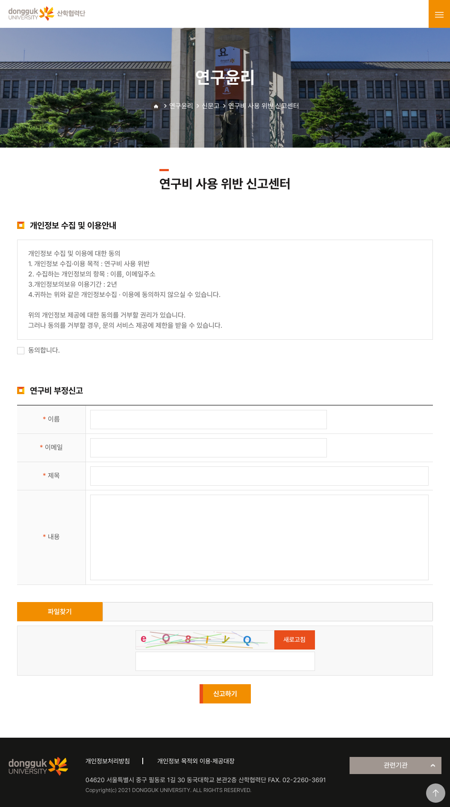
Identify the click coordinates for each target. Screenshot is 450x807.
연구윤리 (181, 106)
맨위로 (435, 793)
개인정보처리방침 (107, 761)
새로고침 (294, 640)
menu (439, 14)
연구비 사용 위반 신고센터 (263, 106)
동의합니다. (38, 350)
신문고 (211, 106)
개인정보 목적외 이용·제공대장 (196, 761)
